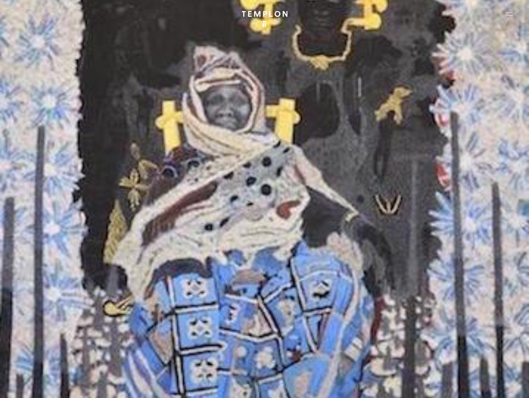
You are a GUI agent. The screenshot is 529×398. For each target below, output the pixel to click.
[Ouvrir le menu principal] (509, 14)
